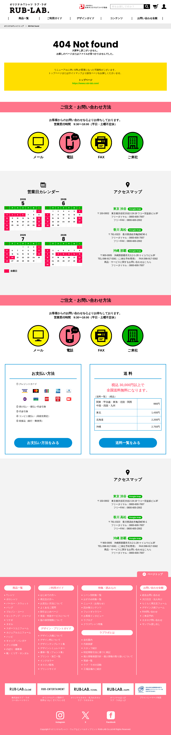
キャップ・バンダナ (16, 641)
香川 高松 (119, 229)
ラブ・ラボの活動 (92, 665)
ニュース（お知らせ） (95, 603)
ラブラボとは (107, 632)
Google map (135, 209)
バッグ (9, 607)
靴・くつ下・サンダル (17, 653)
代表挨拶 (88, 644)
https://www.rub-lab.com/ (85, 83)
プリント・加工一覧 (50, 656)
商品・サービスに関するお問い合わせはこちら (127, 262)
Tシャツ (10, 595)
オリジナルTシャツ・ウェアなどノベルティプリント (74, 729)
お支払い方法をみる (43, 443)
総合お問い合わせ (151, 595)
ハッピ (9, 637)
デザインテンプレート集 (52, 644)
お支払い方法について (51, 603)
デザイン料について (50, 640)
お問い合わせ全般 (147, 18)
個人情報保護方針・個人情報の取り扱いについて (108, 656)
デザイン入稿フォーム (153, 607)
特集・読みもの (107, 587)
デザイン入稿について (51, 635)
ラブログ (88, 620)
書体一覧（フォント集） (52, 652)
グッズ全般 (11, 645)
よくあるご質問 (48, 607)
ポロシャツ (11, 599)
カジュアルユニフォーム (18, 632)
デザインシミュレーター (52, 648)
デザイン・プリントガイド (56, 628)
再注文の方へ (47, 599)
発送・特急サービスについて (54, 616)
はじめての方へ (48, 595)
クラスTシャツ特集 (93, 624)
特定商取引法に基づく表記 (97, 652)
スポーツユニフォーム (17, 628)
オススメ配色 (47, 665)
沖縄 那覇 (119, 250)
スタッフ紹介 (90, 648)
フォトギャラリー (92, 612)
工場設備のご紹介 (92, 669)
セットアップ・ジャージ (18, 616)
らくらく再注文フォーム (154, 603)
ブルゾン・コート (15, 612)
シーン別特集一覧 (92, 595)
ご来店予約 (147, 616)
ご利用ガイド (56, 587)
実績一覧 (88, 660)
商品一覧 (24, 18)
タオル (9, 624)
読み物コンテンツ (92, 607)
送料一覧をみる (128, 443)
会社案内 (88, 640)
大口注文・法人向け (152, 599)
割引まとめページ (49, 612)
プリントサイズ (48, 669)
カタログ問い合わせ (152, 620)
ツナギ (9, 620)
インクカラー (47, 660)
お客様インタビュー (94, 616)
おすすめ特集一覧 (92, 599)
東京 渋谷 (119, 209)
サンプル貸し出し (151, 624)
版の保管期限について (51, 620)
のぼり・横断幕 (14, 649)
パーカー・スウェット (17, 603)
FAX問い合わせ (150, 612)
